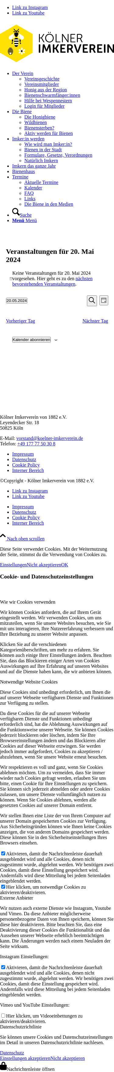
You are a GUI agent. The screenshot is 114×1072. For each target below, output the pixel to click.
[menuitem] (63, 90)
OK (64, 564)
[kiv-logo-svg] (57, 63)
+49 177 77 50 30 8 (36, 443)
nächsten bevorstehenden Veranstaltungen (52, 281)
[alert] (57, 278)
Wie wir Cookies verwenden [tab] (27, 602)
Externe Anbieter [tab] (16, 897)
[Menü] (24, 220)
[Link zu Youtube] (28, 12)
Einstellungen (13, 564)
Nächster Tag (95, 320)
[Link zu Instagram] (30, 7)
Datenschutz (24, 459)
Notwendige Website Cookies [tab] (29, 681)
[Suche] (22, 215)
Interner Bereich (28, 470)
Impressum (23, 454)
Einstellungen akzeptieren (25, 1058)
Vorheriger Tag (20, 320)
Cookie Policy (26, 464)
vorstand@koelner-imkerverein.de (49, 438)
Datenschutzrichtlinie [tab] (21, 1026)
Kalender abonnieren (31, 339)
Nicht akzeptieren (44, 564)
